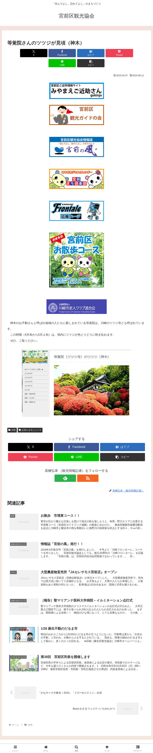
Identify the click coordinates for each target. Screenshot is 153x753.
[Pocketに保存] (88, 53)
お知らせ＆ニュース (30, 420)
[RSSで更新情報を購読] (80, 468)
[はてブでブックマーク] (65, 53)
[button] (135, 53)
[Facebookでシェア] (42, 53)
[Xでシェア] (18, 53)
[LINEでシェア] (111, 53)
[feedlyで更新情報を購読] (72, 468)
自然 (12, 420)
